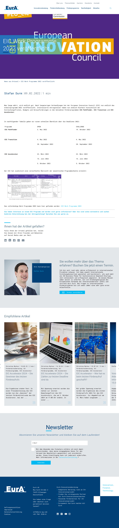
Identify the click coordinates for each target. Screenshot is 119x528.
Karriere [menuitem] (80, 3)
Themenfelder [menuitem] (70, 3)
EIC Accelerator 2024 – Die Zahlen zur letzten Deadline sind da (54, 376)
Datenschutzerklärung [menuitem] (13, 512)
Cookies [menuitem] (7, 514)
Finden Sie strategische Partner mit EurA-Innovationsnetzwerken (72, 495)
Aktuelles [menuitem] (96, 8)
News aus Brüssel (11, 81)
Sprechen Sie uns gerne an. (57, 214)
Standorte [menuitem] (88, 3)
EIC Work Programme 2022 (71, 206)
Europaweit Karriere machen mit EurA (71, 504)
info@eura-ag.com (40, 512)
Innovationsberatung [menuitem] (41, 8)
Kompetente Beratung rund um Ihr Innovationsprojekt (72, 491)
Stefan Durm (13, 93)
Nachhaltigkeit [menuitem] (86, 8)
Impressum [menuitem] (8, 510)
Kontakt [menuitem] (96, 3)
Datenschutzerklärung (68, 457)
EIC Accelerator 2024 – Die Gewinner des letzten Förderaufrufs (19, 376)
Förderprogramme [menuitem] (73, 8)
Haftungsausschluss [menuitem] (12, 507)
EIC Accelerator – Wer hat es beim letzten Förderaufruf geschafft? (90, 376)
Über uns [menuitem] (59, 3)
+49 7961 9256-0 (39, 514)
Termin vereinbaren (75, 292)
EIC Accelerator (26, 371)
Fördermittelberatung (14, 368)
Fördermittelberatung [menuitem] (57, 8)
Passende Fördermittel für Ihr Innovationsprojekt (71, 500)
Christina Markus (12, 366)
